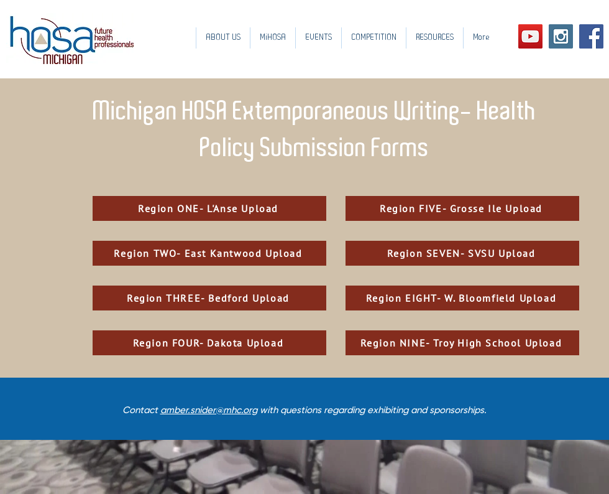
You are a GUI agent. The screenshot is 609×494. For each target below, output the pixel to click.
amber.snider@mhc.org (208, 410)
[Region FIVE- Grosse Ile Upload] (462, 208)
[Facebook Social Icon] (591, 36)
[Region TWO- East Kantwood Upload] (209, 253)
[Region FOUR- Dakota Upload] (209, 342)
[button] (318, 38)
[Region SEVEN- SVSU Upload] (462, 253)
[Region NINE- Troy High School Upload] (462, 342)
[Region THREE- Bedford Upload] (209, 298)
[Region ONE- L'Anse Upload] (209, 208)
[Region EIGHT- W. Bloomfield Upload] (462, 298)
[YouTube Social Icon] (530, 36)
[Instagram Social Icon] (561, 36)
